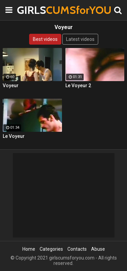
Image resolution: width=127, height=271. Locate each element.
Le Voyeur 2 (78, 85)
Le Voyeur (14, 136)
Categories (51, 249)
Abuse (98, 249)
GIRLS (34, 10)
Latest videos (80, 39)
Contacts (77, 249)
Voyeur (11, 85)
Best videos (45, 39)
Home (28, 249)
